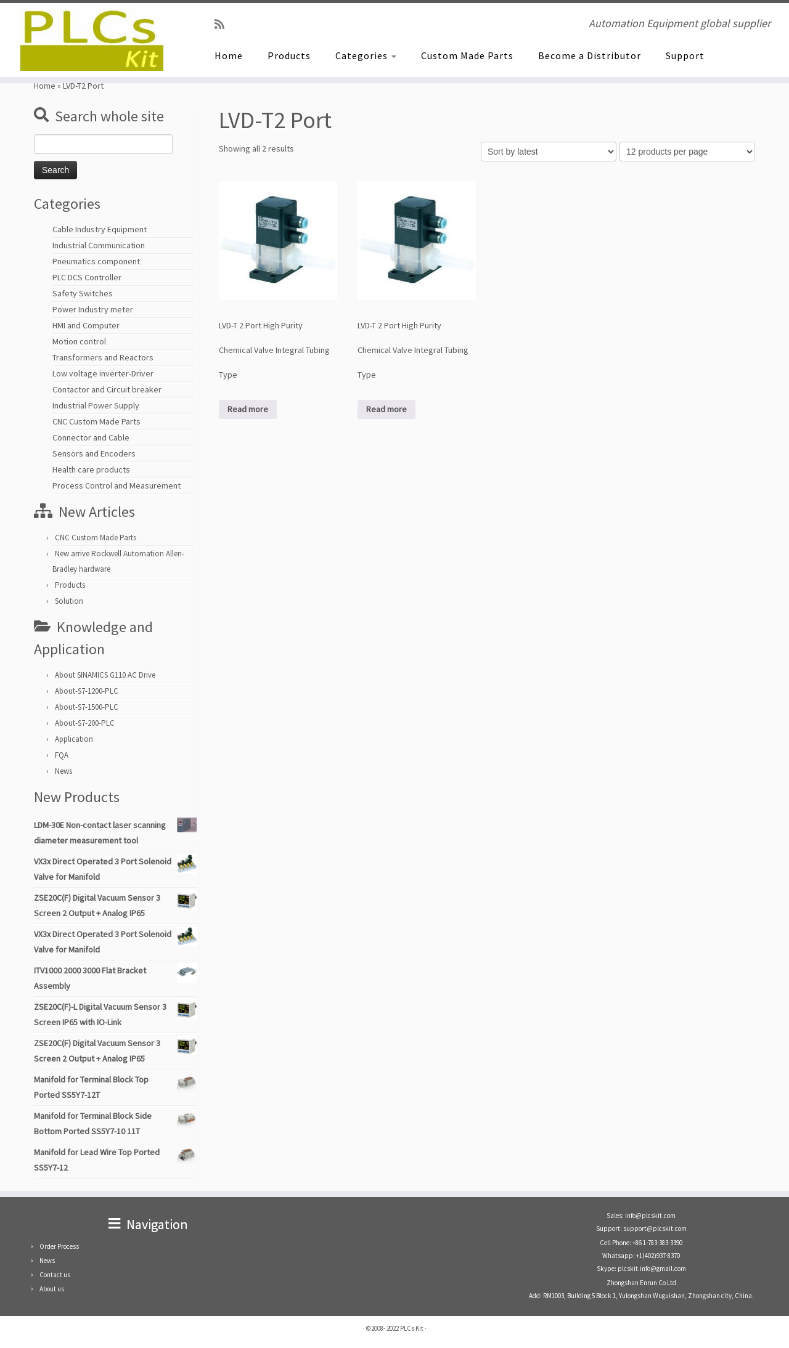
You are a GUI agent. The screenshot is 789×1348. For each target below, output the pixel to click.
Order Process (59, 1246)
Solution (69, 601)
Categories (365, 55)
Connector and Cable (90, 437)
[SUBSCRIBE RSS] (223, 24)
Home (229, 55)
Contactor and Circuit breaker (106, 389)
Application (74, 739)
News (63, 771)
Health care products (91, 469)
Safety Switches (82, 293)
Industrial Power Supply (95, 405)
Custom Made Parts (467, 55)
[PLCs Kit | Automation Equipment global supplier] (91, 40)
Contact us (54, 1274)
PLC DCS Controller (86, 277)
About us (51, 1289)
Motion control (79, 341)
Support (685, 55)
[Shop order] (548, 151)
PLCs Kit (411, 1328)
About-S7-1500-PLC (86, 707)
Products (289, 55)
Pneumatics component (96, 261)
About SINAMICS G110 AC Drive (105, 675)
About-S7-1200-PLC (86, 691)
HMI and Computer (86, 325)
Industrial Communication (98, 245)
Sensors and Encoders (94, 453)
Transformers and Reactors (102, 357)
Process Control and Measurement (116, 485)
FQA (61, 755)
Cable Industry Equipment (99, 229)
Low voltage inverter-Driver (102, 373)
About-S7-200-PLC (85, 723)
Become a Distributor (589, 55)
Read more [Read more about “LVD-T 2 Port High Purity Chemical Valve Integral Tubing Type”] (247, 409)
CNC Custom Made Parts (96, 421)
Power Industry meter (92, 309)
